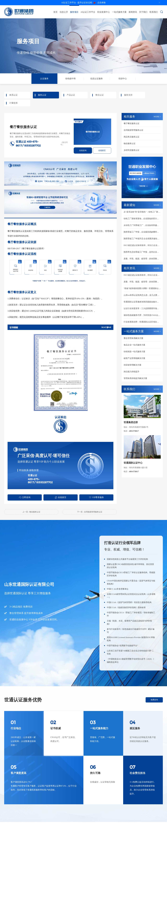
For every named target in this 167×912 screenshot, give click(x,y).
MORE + (157, 116)
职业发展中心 (103, 12)
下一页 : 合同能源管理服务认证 (89, 512)
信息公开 (64, 12)
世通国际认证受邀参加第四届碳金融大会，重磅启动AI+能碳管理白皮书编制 (142, 302)
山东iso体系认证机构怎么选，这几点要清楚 (142, 295)
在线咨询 (83, 150)
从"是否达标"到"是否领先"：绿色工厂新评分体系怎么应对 (142, 212)
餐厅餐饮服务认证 (131, 123)
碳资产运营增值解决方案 (134, 358)
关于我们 (143, 12)
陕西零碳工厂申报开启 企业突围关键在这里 (142, 239)
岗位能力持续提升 (131, 372)
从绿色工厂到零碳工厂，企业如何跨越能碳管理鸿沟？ (142, 225)
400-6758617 (134, 431)
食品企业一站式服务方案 (134, 345)
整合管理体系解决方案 (133, 338)
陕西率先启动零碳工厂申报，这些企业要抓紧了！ (142, 252)
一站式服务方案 (119, 12)
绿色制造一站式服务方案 (134, 352)
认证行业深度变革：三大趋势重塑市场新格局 (142, 308)
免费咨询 (154, 700)
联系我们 (154, 12)
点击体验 (83, 2)
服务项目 (74, 12)
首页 (55, 12)
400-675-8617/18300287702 (40, 481)
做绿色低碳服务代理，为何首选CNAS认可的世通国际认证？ (142, 315)
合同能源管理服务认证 (133, 130)
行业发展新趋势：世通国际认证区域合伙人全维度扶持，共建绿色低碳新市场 (142, 322)
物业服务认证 (129, 143)
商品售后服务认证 (131, 137)
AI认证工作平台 (87, 12)
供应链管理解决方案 (132, 365)
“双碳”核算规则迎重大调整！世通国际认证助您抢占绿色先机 (142, 288)
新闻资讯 (133, 12)
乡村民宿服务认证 (131, 150)
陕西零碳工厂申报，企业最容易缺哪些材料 (142, 232)
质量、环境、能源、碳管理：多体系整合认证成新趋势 (142, 259)
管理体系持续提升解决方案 (135, 378)
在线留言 (102, 150)
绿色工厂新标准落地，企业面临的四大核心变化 (142, 219)
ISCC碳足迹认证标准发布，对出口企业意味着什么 (142, 245)
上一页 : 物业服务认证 (31, 512)
